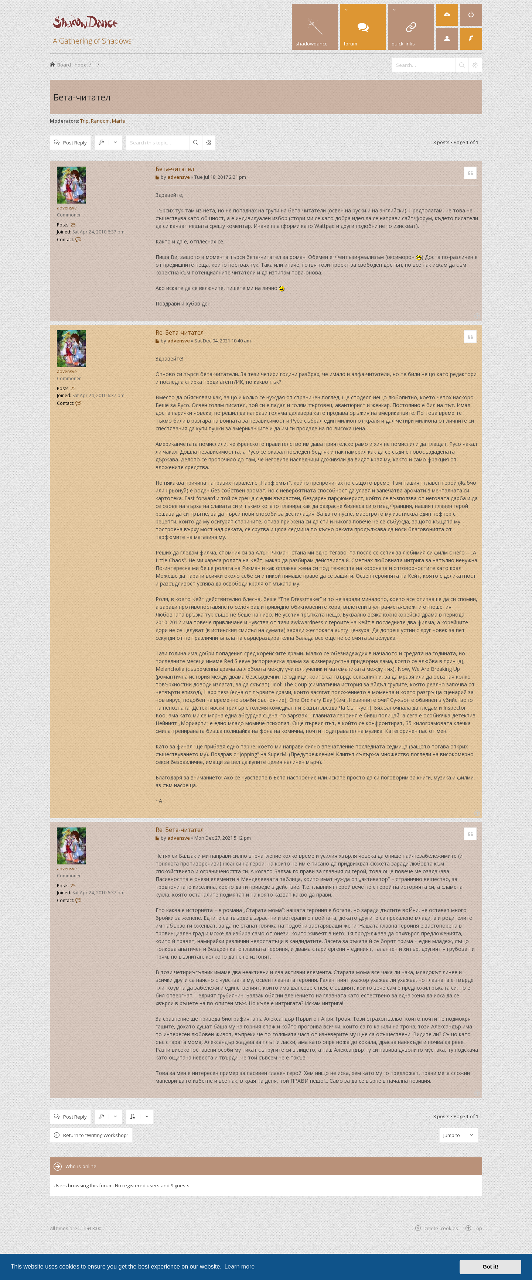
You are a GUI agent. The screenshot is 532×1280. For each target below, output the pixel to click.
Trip (84, 120)
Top (478, 1228)
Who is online (80, 1166)
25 (73, 225)
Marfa (119, 120)
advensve (67, 208)
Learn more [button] (239, 1266)
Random (100, 120)
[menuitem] (447, 15)
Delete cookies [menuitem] (440, 1228)
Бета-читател (82, 97)
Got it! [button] (490, 1267)
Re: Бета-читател (180, 332)
